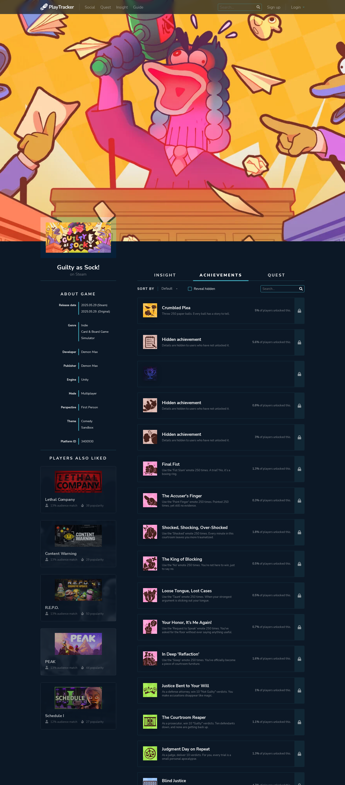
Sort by (145, 289)
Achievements (221, 275)
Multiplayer (89, 393)
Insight (122, 7)
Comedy (86, 421)
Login (298, 7)
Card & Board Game (94, 332)
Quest (105, 7)
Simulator (88, 338)
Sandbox (87, 427)
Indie (84, 325)
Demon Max (89, 352)
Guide (138, 7)
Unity (84, 380)
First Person (89, 407)
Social (90, 7)
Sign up (273, 7)
